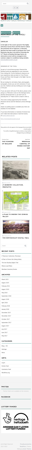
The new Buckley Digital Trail (10, 262)
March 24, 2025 (6, 182)
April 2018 (5, 302)
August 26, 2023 (6, 212)
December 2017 (6, 312)
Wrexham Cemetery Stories (9, 269)
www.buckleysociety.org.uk (9, 60)
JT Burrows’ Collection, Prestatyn (11, 256)
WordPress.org (6, 372)
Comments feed (6, 369)
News (3, 352)
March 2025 (5, 279)
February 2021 (6, 286)
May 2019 (4, 292)
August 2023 (5, 282)
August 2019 (5, 289)
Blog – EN (5, 346)
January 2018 (5, 309)
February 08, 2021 (6, 235)
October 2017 (6, 319)
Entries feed (5, 366)
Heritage (4, 349)
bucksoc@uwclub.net (8, 115)
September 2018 (6, 296)
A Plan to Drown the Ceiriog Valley (11, 259)
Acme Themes (27, 449)
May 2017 (4, 336)
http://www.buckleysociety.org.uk (10, 119)
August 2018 (5, 299)
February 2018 (6, 306)
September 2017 (6, 322)
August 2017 (5, 326)
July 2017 (4, 329)
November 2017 (6, 316)
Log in (3, 362)
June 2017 (5, 332)
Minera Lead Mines (7, 266)
